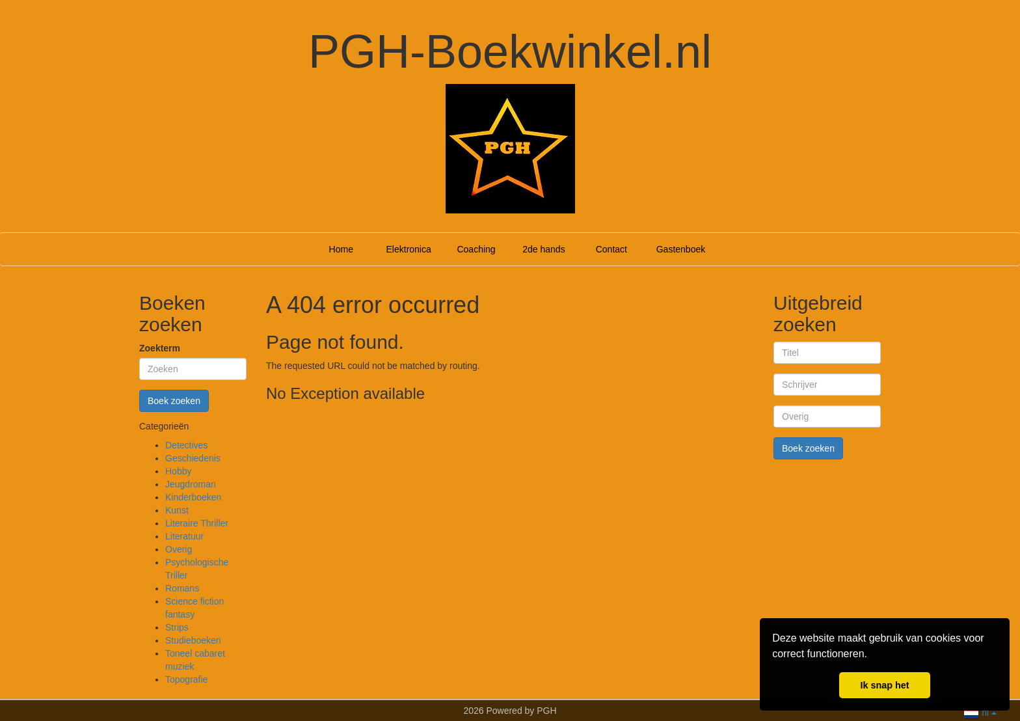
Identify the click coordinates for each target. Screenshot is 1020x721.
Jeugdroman (190, 484)
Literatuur (184, 536)
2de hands (543, 249)
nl (980, 711)
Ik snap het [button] (884, 685)
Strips (177, 627)
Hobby (178, 471)
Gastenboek (681, 249)
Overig (178, 549)
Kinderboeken (193, 497)
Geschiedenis (193, 458)
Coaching (476, 249)
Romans (182, 588)
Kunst (177, 510)
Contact (611, 249)
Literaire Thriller (196, 523)
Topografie (186, 679)
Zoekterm (159, 348)
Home (341, 249)
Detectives (186, 445)
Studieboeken (193, 640)
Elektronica (408, 249)
